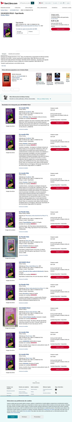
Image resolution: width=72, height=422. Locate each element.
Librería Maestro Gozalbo (29, 317)
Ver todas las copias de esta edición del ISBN (26, 29)
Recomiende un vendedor (24, 395)
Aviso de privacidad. (15, 412)
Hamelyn (25, 143)
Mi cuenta (9, 395)
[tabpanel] (25, 61)
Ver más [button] (4, 65)
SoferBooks (26, 363)
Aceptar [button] (13, 416)
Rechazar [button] (24, 416)
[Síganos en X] (56, 393)
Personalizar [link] (37, 416)
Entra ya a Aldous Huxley (44, 99)
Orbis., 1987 (19, 79)
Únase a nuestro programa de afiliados (23, 392)
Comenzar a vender (66, 7)
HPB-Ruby (25, 117)
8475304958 (20, 76)
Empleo (32, 394)
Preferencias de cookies (49, 409)
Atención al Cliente (47, 393)
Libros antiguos (28, 7)
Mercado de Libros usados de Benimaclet (33, 271)
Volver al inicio (36, 382)
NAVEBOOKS (26, 341)
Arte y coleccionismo (42, 7)
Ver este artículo (54, 18)
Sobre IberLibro (34, 389)
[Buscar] (32, 3)
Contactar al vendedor (23, 129)
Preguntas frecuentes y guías (47, 390)
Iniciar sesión (48, 3)
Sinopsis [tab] (4, 54)
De (22, 32)
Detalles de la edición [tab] (14, 54)
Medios (32, 391)
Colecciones (17, 7)
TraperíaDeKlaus (27, 222)
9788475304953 (16, 77)
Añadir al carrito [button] (60, 29)
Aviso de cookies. (27, 411)
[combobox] (25, 3)
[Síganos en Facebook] (56, 389)
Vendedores (54, 7)
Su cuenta (55, 3)
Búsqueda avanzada (5, 7)
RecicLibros (26, 293)
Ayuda (68, 3)
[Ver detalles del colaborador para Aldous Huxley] (5, 15)
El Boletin (25, 245)
